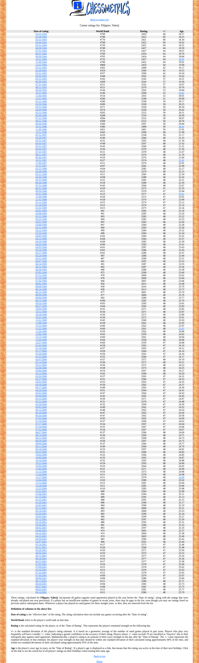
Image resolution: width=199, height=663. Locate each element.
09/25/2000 (41, 452)
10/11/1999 (41, 311)
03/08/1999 (41, 224)
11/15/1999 (41, 325)
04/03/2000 (41, 382)
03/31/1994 (41, 39)
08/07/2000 (41, 432)
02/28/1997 (41, 138)
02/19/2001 (41, 511)
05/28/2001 (41, 550)
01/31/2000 (41, 356)
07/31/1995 (41, 84)
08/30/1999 (41, 295)
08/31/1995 (41, 87)
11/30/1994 (41, 62)
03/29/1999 (41, 233)
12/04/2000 (41, 480)
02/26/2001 (41, 513)
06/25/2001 (41, 561)
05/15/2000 (41, 398)
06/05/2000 (41, 407)
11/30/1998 (41, 196)
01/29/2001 (41, 502)
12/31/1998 (41, 199)
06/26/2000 (41, 415)
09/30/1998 (41, 191)
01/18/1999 (41, 205)
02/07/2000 (41, 359)
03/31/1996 (41, 107)
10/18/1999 (41, 314)
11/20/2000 (41, 474)
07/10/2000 (41, 421)
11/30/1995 (41, 95)
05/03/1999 (41, 247)
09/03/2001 (41, 589)
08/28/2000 (41, 441)
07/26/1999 (41, 281)
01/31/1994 (41, 34)
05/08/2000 (41, 396)
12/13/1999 (41, 337)
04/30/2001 (41, 539)
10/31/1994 (41, 59)
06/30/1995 (41, 81)
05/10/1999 (41, 250)
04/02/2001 (41, 527)
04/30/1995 (41, 76)
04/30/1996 (41, 109)
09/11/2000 (41, 446)
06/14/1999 (41, 264)
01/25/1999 (41, 208)
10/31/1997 (41, 160)
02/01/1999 (41, 210)
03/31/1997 (41, 140)
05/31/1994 (41, 45)
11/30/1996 (41, 129)
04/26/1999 (41, 244)
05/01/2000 (41, 393)
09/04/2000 (41, 443)
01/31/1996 (41, 101)
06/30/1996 (41, 115)
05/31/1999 (41, 258)
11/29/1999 (41, 331)
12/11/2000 (41, 483)
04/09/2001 (41, 530)
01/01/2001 (41, 491)
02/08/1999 (41, 213)
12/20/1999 (41, 340)
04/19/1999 (41, 241)
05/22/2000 (41, 401)
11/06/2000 (41, 469)
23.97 (181, 328)
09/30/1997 (41, 157)
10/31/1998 (41, 194)
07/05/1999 (41, 272)
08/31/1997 (41, 154)
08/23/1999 (41, 292)
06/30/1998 (41, 182)
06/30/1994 (41, 48)
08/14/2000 (41, 435)
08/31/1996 (41, 121)
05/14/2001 (41, 544)
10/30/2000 (41, 466)
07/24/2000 (41, 426)
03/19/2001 (41, 522)
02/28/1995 (41, 70)
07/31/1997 (41, 152)
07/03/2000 (41, 418)
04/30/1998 (41, 177)
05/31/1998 (41, 180)
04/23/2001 (41, 536)
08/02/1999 (41, 283)
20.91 (181, 126)
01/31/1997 (41, 135)
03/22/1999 (41, 230)
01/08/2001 (41, 494)
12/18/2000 (41, 485)
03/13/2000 (41, 373)
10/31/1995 (41, 93)
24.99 (181, 477)
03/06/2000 (41, 370)
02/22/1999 (41, 219)
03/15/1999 (41, 227)
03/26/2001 (41, 525)
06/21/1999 (41, 267)
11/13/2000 (41, 471)
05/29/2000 (41, 404)
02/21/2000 (41, 365)
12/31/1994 (41, 65)
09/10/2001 (41, 592)
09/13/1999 (41, 300)
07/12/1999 (41, 275)
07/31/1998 (41, 185)
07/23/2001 (41, 572)
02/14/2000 (41, 362)
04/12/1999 (41, 239)
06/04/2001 (41, 553)
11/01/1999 (41, 320)
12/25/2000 (41, 488)
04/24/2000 (41, 390)
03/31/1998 (41, 174)
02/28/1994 (41, 37)
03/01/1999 (41, 222)
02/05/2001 (41, 505)
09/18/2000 (41, 449)
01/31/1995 (41, 67)
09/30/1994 (41, 56)
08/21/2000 (41, 438)
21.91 (181, 160)
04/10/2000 (41, 384)
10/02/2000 (41, 455)
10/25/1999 (41, 317)
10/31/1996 (41, 126)
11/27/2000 (41, 477)
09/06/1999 (41, 297)
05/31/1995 (41, 79)
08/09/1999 (41, 286)
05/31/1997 (41, 146)
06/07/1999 (41, 261)
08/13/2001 (41, 581)
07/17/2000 (41, 424)
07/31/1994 (41, 51)
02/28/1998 (41, 171)
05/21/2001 (41, 547)
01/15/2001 (41, 497)
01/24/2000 (41, 354)
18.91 (181, 59)
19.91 (181, 93)
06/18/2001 (41, 558)
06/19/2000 (41, 412)
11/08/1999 (41, 323)
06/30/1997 (41, 149)
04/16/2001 (41, 533)
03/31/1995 (41, 73)
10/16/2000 (41, 460)
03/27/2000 (41, 379)
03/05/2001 (41, 516)
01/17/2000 (41, 351)
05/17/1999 (41, 253)
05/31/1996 (41, 112)
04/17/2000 (41, 387)
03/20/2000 (41, 376)
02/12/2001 (41, 508)
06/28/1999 (41, 269)
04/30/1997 (41, 143)
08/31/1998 (41, 188)
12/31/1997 (41, 166)
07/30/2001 (41, 575)
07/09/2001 (41, 567)
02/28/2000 (41, 368)
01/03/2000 (41, 345)
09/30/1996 (41, 124)
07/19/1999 (41, 278)
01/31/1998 (41, 168)
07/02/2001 (41, 564)
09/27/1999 (41, 306)
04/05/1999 (41, 236)
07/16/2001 (41, 570)
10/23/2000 (41, 463)
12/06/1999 (41, 334)
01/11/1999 (41, 202)
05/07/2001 (41, 541)
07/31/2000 (41, 429)
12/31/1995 (41, 98)
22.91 (181, 194)
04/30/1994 (41, 42)
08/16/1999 (41, 289)
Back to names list (99, 19)
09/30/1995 (41, 90)
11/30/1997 (41, 163)
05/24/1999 (41, 255)
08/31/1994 (41, 53)
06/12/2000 (41, 410)
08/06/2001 (41, 578)
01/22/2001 (41, 499)
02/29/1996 (41, 104)
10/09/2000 (41, 457)
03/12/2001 (41, 519)
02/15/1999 (41, 216)
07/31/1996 (41, 118)
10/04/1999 (41, 309)
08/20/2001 (41, 584)
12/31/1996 (41, 132)
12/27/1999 (41, 342)
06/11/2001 (41, 556)
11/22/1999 (41, 328)
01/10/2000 (41, 348)
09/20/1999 (41, 303)
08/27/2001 (41, 586)
